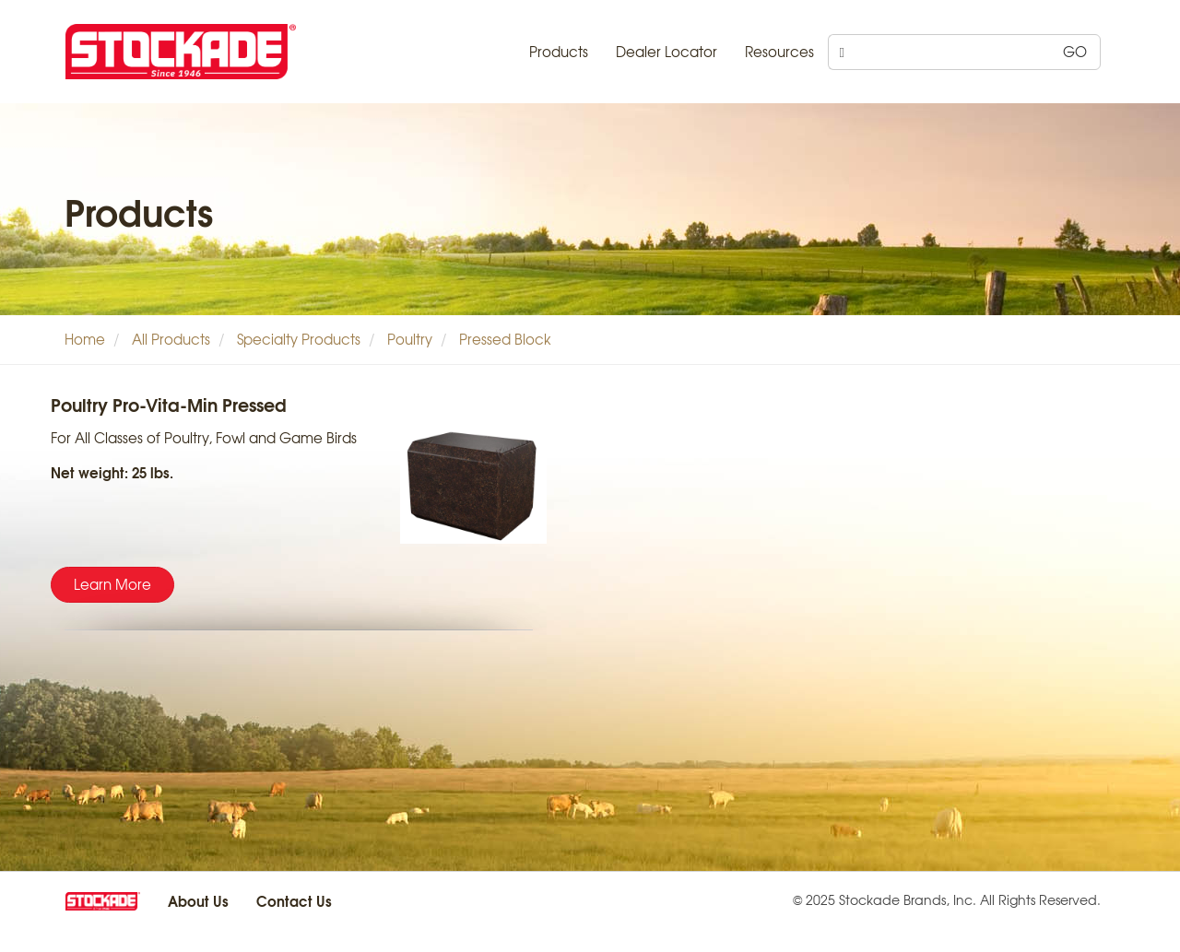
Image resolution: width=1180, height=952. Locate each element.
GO (1075, 51)
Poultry (409, 339)
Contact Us (294, 900)
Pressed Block (505, 339)
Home (85, 339)
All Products (171, 339)
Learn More (112, 584)
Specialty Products (298, 339)
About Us (198, 900)
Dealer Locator (666, 51)
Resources (779, 51)
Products (558, 51)
